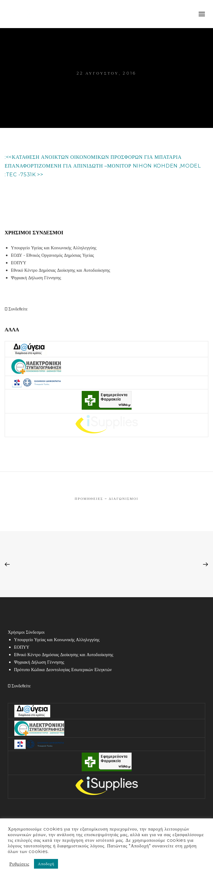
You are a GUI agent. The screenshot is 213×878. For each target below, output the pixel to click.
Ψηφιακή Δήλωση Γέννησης (36, 277)
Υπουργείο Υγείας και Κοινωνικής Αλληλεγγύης (53, 248)
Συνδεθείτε (16, 309)
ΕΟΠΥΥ (18, 263)
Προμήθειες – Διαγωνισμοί (106, 498)
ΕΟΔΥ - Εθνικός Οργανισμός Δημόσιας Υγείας (52, 255)
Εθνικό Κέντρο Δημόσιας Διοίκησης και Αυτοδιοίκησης (60, 270)
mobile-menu (202, 14)
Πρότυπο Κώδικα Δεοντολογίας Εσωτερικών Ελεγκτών (63, 669)
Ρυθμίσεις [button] (19, 864)
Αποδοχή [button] (46, 863)
